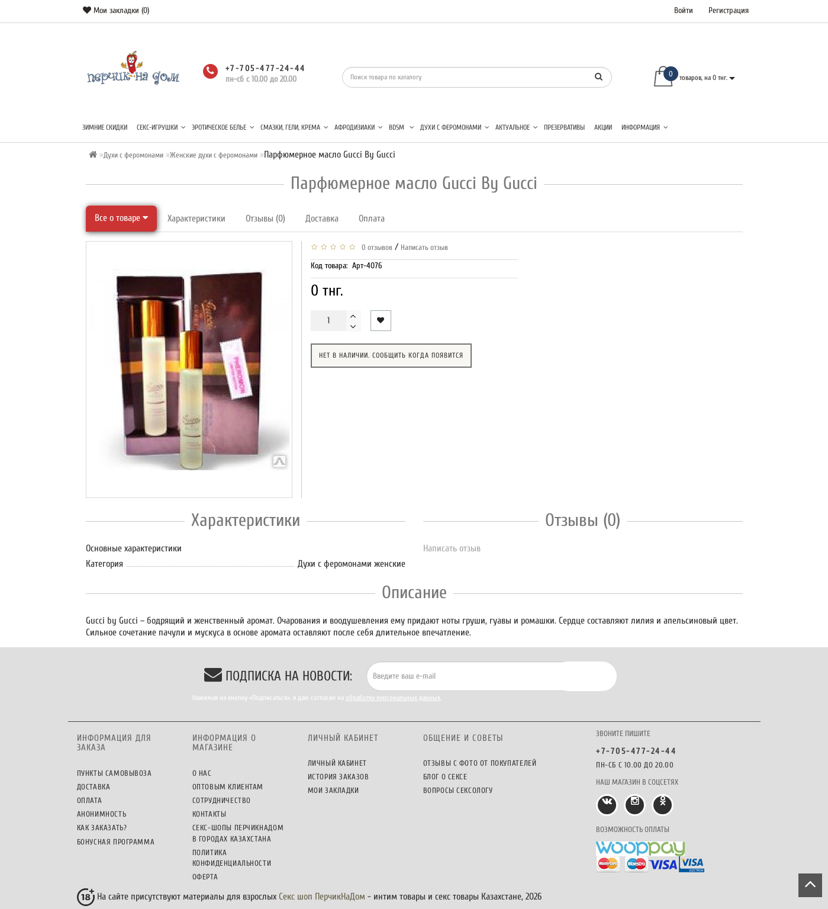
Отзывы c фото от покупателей (480, 763)
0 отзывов (375, 247)
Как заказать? (102, 827)
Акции (603, 127)
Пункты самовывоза (114, 773)
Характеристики (196, 218)
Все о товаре (121, 218)
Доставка (322, 218)
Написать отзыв (424, 247)
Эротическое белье (223, 127)
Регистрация (728, 10)
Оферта (205, 876)
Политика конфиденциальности (232, 858)
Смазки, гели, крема (294, 127)
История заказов (338, 776)
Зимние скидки (104, 127)
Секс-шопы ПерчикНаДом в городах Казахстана (238, 833)
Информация (644, 127)
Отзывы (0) (265, 218)
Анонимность (102, 814)
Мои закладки (333, 790)
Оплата (372, 218)
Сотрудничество (221, 800)
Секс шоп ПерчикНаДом (322, 896)
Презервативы (564, 127)
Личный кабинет (337, 763)
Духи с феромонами (454, 127)
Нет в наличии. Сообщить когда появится (391, 355)
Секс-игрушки (161, 127)
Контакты (209, 814)
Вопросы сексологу (458, 790)
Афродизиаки (358, 127)
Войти (683, 10)
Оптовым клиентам (228, 786)
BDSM (401, 127)
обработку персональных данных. (394, 697)
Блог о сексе (445, 776)
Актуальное (516, 127)
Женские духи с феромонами (213, 154)
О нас (202, 773)
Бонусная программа (116, 841)
